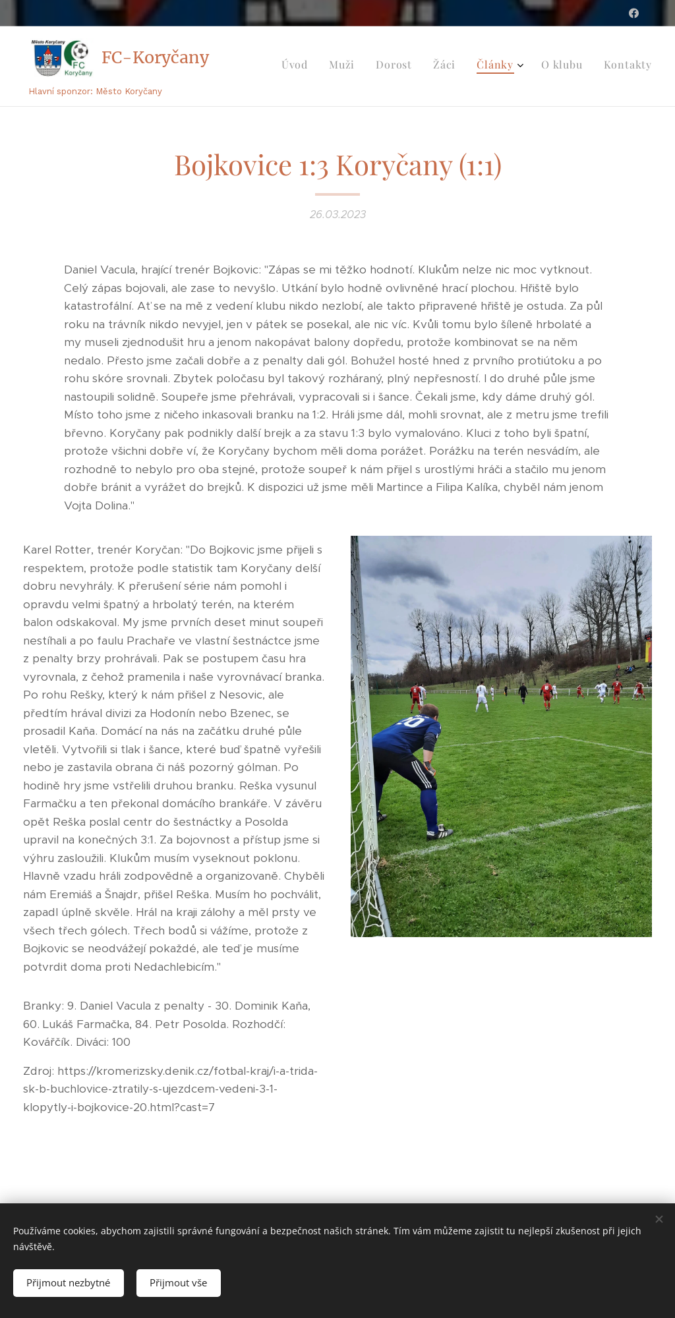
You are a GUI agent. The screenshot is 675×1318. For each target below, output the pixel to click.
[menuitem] (522, 66)
